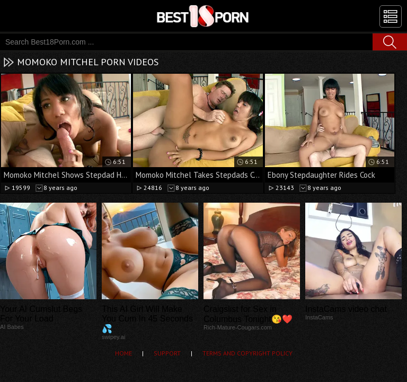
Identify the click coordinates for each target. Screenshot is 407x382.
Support (167, 353)
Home (123, 353)
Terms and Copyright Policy (247, 353)
